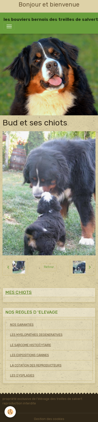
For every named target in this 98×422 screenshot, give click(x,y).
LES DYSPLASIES (22, 375)
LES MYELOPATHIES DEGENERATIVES (36, 335)
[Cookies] (10, 411)
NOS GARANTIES (22, 324)
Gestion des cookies (49, 419)
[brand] (51, 19)
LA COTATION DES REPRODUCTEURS (36, 365)
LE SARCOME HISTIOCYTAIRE (30, 345)
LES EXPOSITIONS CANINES (29, 355)
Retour (49, 267)
